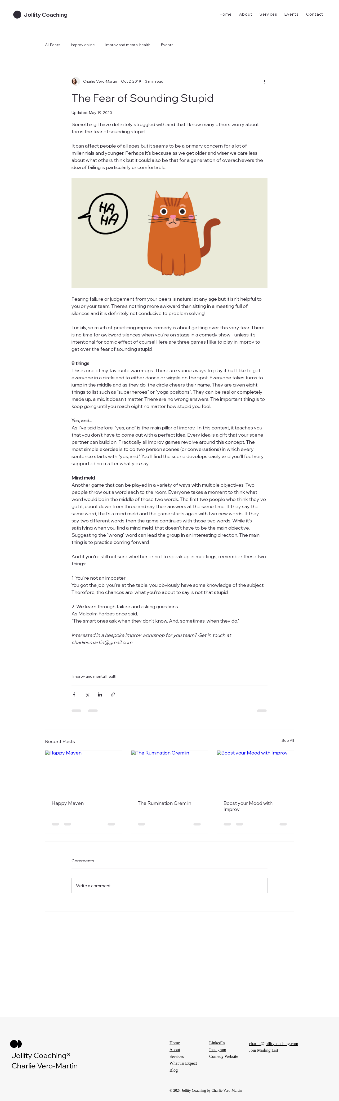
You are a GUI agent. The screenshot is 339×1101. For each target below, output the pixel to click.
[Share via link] (112, 694)
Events (167, 44)
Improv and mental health (127, 44)
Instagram (217, 1049)
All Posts (52, 44)
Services (177, 1056)
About (175, 1049)
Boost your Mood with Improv (248, 806)
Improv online (83, 44)
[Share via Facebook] (74, 694)
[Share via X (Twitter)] (87, 694)
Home (175, 1043)
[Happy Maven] (83, 772)
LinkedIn (217, 1043)
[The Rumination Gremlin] (169, 772)
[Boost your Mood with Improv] (255, 772)
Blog (174, 1070)
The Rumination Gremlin (164, 803)
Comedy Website (223, 1056)
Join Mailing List (263, 1050)
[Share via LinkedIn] (99, 694)
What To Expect (183, 1063)
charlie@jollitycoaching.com (273, 1043)
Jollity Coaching (46, 14)
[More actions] (264, 81)
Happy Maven (68, 803)
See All (288, 740)
